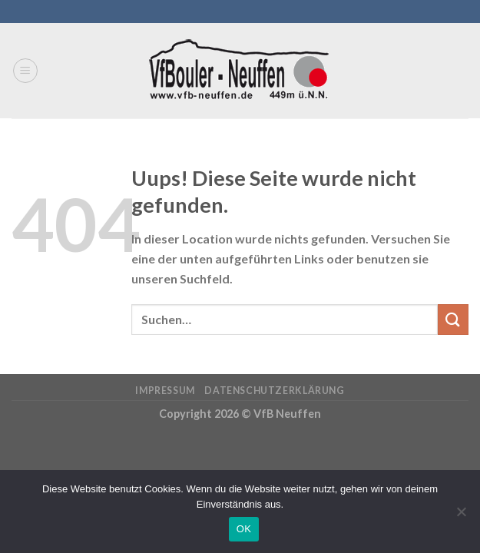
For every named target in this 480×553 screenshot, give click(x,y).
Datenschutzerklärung (274, 390)
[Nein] (460, 516)
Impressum (165, 390)
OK (244, 529)
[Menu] (25, 70)
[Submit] (453, 319)
